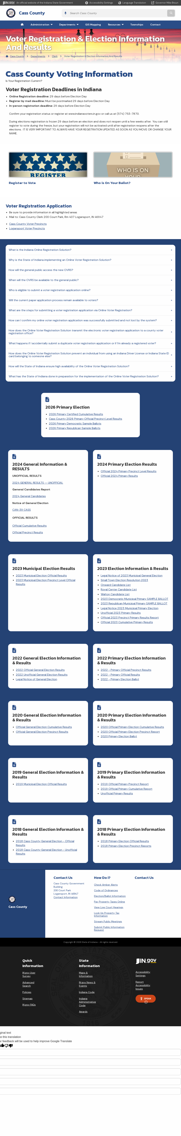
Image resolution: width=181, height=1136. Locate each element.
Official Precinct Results (28, 532)
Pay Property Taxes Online (109, 894)
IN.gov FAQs (29, 997)
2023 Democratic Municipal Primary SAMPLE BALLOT (134, 597)
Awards (83, 1004)
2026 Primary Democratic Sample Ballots (85, 425)
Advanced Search (28, 976)
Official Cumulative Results (30, 526)
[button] (99, 2)
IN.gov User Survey (28, 967)
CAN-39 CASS (22, 510)
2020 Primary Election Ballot (119, 732)
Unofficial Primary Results (117, 788)
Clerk (54, 55)
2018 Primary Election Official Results (125, 835)
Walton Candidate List (115, 593)
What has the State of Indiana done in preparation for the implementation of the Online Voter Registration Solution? (84, 374)
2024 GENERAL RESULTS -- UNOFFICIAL (38, 483)
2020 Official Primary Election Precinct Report (130, 728)
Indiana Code (87, 984)
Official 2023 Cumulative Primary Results (127, 621)
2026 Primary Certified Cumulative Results (86, 411)
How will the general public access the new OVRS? (41, 267)
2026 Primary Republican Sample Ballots (84, 429)
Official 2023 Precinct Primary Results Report (130, 616)
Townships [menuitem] (136, 23)
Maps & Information (86, 967)
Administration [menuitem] (42, 23)
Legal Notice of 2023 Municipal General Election (132, 574)
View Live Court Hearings (108, 899)
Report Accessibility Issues (143, 978)
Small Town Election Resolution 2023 (124, 579)
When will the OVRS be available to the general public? (44, 277)
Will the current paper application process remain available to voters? (53, 297)
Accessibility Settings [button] (143, 966)
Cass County (28, 12)
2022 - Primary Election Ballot (120, 677)
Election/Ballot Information (110, 888)
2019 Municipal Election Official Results (41, 779)
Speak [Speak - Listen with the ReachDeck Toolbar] (145, 992)
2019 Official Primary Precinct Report (125, 779)
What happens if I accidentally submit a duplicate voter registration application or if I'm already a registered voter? (82, 340)
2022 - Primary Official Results (120, 672)
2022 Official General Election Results (40, 667)
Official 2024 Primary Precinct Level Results (129, 471)
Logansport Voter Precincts (27, 226)
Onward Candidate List (116, 583)
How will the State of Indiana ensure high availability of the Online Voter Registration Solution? (69, 363)
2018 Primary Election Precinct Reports (126, 840)
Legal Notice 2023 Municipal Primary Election (130, 607)
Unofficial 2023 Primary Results (121, 612)
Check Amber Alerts (106, 877)
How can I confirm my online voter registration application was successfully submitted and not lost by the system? (83, 318)
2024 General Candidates (29, 496)
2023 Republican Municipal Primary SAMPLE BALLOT (134, 602)
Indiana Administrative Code (87, 994)
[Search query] (157, 12)
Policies (26, 984)
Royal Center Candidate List (119, 588)
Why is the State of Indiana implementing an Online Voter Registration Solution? (60, 257)
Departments (38, 55)
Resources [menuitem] (116, 23)
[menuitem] (22, 23)
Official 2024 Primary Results (119, 476)
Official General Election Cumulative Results (44, 723)
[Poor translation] (8, 1038)
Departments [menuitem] (69, 23)
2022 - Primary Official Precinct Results (126, 667)
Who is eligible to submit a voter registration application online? (49, 287)
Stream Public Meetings (108, 914)
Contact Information (66, 889)
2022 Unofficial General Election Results (42, 672)
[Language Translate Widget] (132, 3)
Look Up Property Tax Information (106, 907)
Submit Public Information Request (109, 921)
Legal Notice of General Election (36, 677)
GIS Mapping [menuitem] (93, 23)
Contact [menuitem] (155, 23)
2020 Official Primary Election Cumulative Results (132, 723)
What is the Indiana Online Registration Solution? (40, 247)
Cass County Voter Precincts (28, 221)
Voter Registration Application (39, 203)
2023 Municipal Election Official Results (41, 574)
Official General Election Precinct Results (42, 728)
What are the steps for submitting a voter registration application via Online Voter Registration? (70, 307)
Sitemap (27, 991)
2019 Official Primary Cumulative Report (127, 784)
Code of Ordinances (106, 883)
